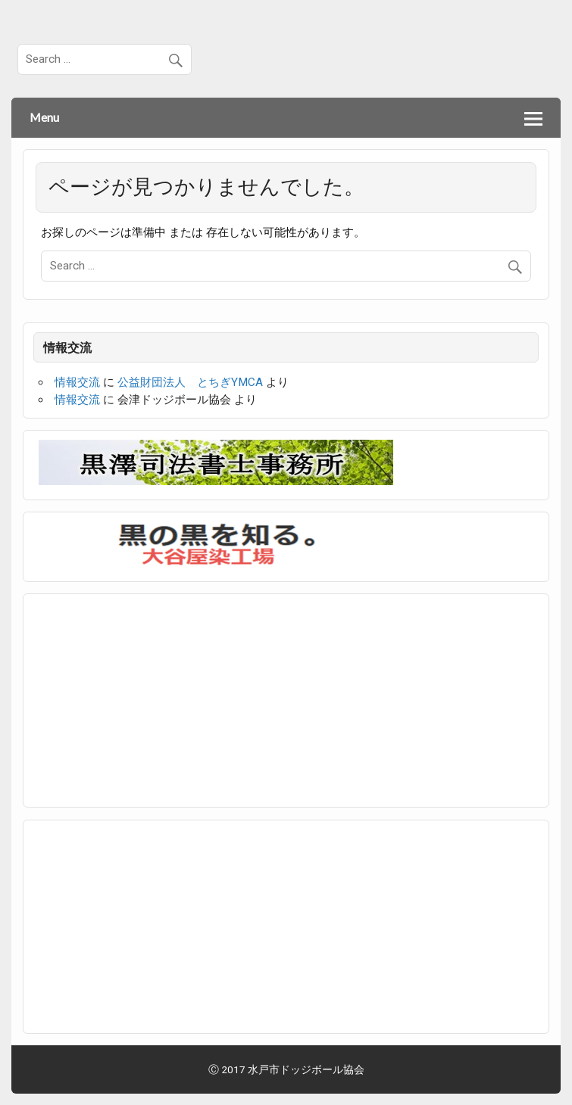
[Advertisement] (152, 697)
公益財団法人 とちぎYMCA (190, 382)
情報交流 (77, 382)
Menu (44, 117)
